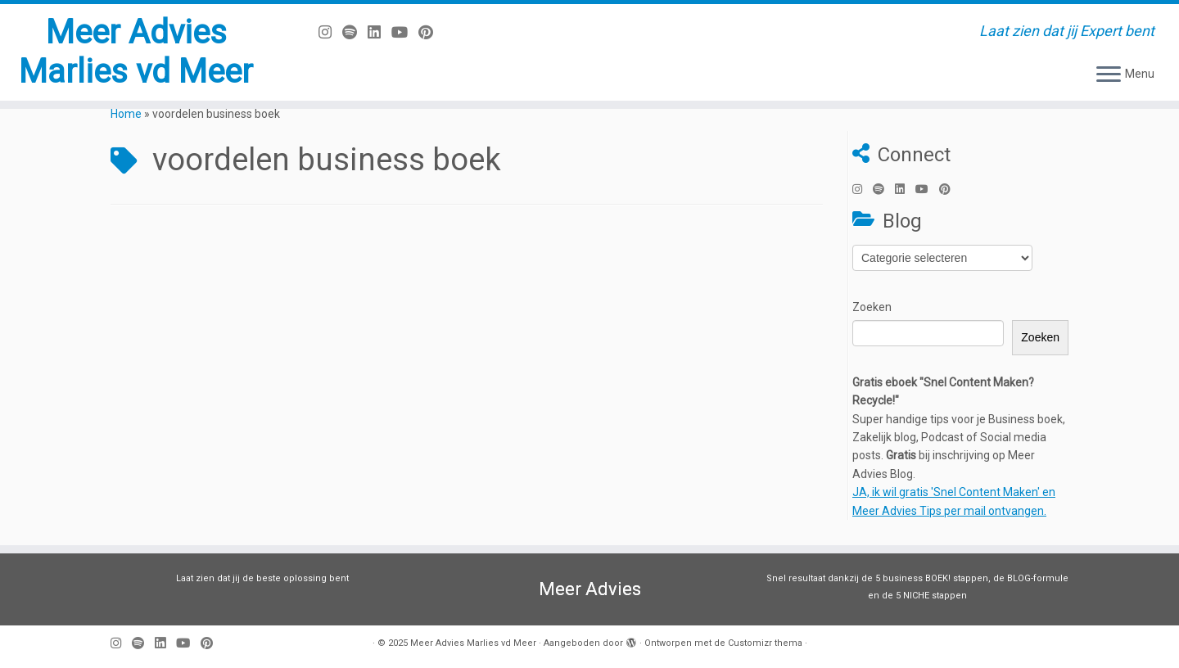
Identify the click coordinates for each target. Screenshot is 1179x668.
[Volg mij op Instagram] (330, 32)
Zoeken (872, 307)
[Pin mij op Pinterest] (431, 32)
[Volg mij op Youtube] (404, 32)
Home (126, 113)
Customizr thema (765, 643)
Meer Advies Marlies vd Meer (136, 52)
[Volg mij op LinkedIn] (379, 32)
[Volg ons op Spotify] (355, 32)
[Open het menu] (1108, 75)
